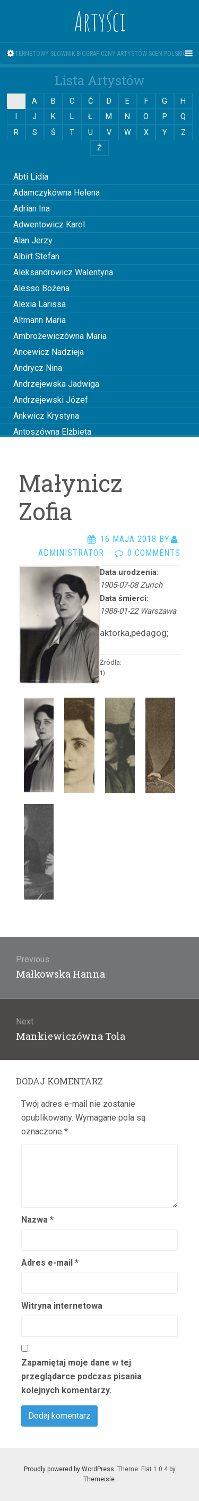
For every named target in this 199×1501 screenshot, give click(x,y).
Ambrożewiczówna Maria (60, 336)
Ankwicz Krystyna (46, 416)
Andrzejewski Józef (50, 400)
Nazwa (37, 1220)
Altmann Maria (39, 320)
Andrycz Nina (37, 368)
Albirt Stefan (36, 256)
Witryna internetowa (61, 1306)
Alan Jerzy (33, 240)
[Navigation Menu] (188, 53)
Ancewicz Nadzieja (48, 352)
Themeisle (99, 1479)
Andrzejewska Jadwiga (56, 384)
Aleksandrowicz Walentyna (63, 272)
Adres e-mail (50, 1263)
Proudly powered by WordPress (69, 1469)
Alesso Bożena (41, 288)
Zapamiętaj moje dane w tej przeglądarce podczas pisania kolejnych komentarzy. (81, 1376)
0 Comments (153, 553)
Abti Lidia (30, 177)
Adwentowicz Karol (49, 224)
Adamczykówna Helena (56, 193)
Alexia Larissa (39, 304)
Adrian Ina (31, 208)
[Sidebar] (10, 53)
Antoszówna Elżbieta (52, 432)
